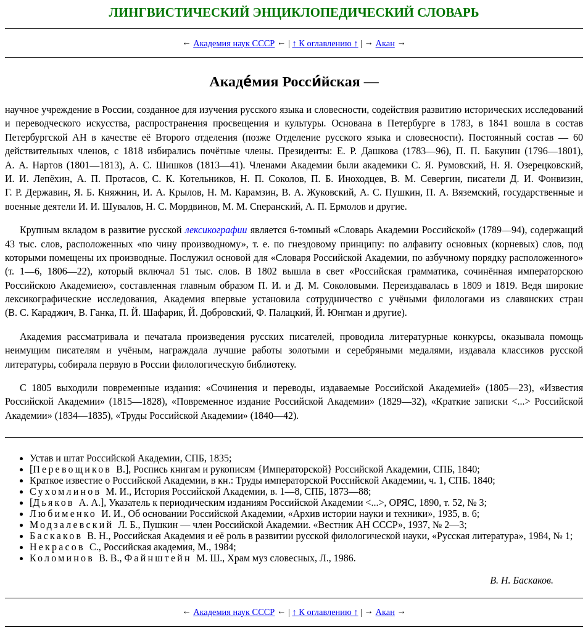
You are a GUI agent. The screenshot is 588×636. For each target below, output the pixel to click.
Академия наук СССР (234, 43)
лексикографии (216, 230)
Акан (385, 43)
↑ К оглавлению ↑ (325, 43)
